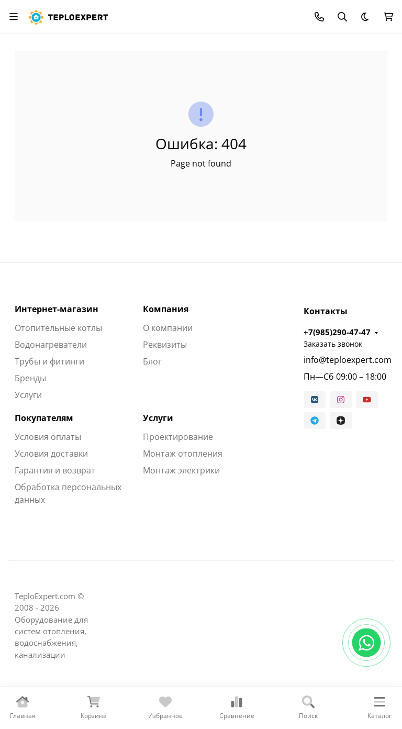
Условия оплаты (48, 437)
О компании (168, 328)
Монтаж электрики (181, 470)
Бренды (30, 378)
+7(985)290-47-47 (337, 332)
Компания (165, 309)
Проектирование (178, 437)
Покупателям (44, 418)
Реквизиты (165, 344)
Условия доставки (51, 453)
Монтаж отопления (182, 453)
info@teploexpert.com (345, 360)
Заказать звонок (333, 344)
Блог (152, 361)
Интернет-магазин (56, 309)
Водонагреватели (51, 344)
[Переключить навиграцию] (13, 16)
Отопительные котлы (58, 328)
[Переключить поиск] (342, 16)
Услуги (28, 395)
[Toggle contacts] (319, 16)
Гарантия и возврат (55, 470)
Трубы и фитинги (49, 361)
